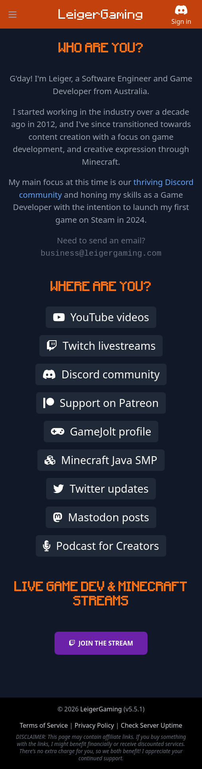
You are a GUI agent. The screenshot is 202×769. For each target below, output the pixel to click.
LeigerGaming (101, 709)
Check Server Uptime (152, 725)
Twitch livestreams (101, 345)
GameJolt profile (101, 431)
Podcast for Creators (101, 545)
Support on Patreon (101, 402)
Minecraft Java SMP (101, 460)
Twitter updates (101, 488)
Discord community (101, 374)
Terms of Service (44, 725)
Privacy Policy (94, 725)
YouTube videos (101, 317)
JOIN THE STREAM (101, 643)
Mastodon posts (101, 517)
